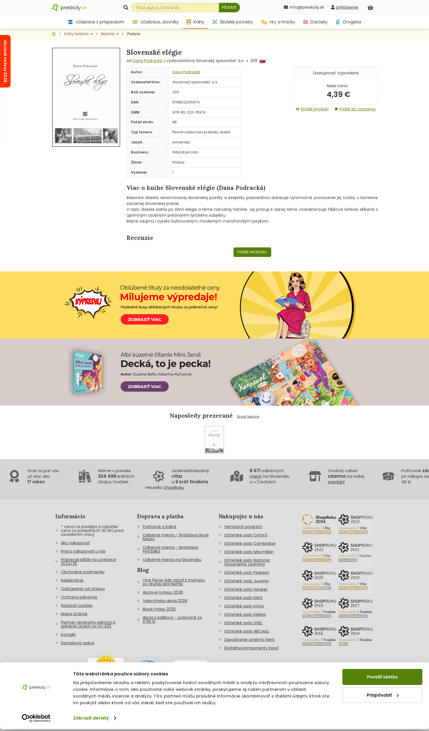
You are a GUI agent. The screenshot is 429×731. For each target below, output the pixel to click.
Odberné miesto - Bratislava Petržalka (170, 549)
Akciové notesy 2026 (163, 592)
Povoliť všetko (382, 679)
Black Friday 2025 (159, 609)
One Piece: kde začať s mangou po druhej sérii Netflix (174, 582)
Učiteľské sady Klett (243, 597)
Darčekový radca (77, 643)
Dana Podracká (147, 60)
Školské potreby (232, 22)
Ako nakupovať (75, 543)
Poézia (133, 34)
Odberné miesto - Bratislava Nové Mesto (176, 537)
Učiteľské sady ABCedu (246, 631)
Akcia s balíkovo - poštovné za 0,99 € (172, 619)
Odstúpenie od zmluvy (83, 589)
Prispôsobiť (383, 697)
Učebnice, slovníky (155, 22)
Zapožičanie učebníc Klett (249, 639)
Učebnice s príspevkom (96, 22)
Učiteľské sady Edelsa (245, 614)
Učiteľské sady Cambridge (250, 543)
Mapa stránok (74, 614)
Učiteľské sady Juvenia (246, 581)
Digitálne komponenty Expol (251, 648)
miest (256, 476)
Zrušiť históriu (248, 416)
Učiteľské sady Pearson (246, 572)
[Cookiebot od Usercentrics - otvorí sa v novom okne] (36, 720)
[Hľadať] (229, 7)
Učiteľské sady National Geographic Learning (247, 562)
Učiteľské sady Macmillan (249, 552)
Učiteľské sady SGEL (243, 623)
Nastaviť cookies (76, 605)
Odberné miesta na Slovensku (172, 559)
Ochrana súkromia (79, 597)
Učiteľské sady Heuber (246, 589)
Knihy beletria (76, 34)
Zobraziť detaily (91, 720)
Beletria (108, 34)
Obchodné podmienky (83, 572)
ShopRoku (174, 487)
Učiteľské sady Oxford (245, 535)
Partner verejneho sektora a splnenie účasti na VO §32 (88, 624)
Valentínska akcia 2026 (165, 601)
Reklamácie (72, 580)
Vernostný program (243, 526)
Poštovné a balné (160, 526)
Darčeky (315, 22)
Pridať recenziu (252, 252)
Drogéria (348, 22)
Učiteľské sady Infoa (244, 606)
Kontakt (68, 634)
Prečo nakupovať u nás (83, 551)
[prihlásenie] (344, 7)
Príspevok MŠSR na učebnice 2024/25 (88, 561)
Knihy (195, 22)
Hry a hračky (278, 22)
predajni (336, 482)
